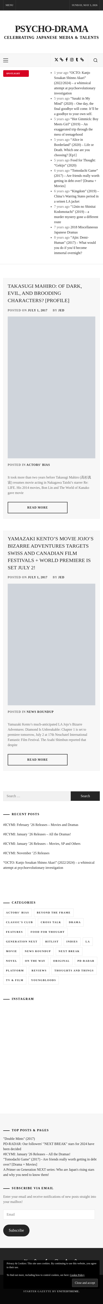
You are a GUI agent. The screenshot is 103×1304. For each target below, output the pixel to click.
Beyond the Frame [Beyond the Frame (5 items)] (54, 912)
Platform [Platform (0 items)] (15, 970)
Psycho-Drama (51, 29)
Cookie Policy (77, 1275)
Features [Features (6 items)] (14, 931)
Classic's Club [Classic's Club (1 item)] (19, 922)
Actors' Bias (38, 464)
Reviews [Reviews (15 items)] (39, 970)
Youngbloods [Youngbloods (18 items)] (43, 980)
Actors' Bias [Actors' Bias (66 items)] (17, 912)
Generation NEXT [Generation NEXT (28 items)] (21, 941)
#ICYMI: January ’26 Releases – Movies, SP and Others (42, 843)
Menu (9, 5)
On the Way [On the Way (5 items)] (35, 960)
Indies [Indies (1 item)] (72, 941)
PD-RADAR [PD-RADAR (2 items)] (86, 960)
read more (37, 507)
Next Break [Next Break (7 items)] (69, 951)
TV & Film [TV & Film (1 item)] (15, 980)
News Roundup (40, 711)
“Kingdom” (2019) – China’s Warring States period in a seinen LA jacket (76, 196)
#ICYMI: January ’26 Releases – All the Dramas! (37, 834)
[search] (95, 60)
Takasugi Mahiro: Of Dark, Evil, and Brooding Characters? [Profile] (45, 293)
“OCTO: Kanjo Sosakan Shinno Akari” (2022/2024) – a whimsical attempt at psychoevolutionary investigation (75, 83)
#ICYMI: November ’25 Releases (26, 853)
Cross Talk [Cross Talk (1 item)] (51, 922)
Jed (61, 310)
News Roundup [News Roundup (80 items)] (38, 951)
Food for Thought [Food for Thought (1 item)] (48, 931)
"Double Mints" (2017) (19, 1138)
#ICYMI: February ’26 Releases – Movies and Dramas (40, 825)
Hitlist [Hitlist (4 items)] (52, 941)
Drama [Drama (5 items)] (75, 922)
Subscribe (16, 1230)
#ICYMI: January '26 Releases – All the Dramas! (36, 1154)
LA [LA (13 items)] (87, 941)
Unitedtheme (68, 1291)
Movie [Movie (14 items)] (11, 951)
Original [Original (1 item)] (61, 960)
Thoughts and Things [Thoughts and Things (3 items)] (74, 970)
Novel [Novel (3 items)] (11, 960)
